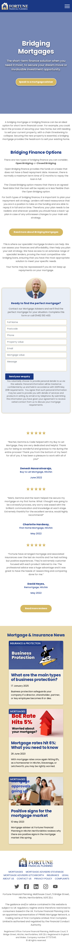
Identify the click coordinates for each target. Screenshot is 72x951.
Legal (65, 875)
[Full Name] (36, 322)
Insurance (53, 875)
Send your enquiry (19, 376)
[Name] (36, 328)
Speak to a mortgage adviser (36, 82)
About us (8, 878)
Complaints (62, 878)
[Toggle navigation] (66, 6)
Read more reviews (36, 608)
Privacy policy (43, 878)
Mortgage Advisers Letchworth (24, 875)
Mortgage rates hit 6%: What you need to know (34, 745)
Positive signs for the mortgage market (31, 813)
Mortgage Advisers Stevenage (45, 871)
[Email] (36, 348)
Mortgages (15, 871)
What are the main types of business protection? (36, 677)
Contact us (24, 878)
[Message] (36, 365)
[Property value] (36, 342)
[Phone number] (36, 335)
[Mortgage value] (36, 355)
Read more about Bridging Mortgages (36, 232)
